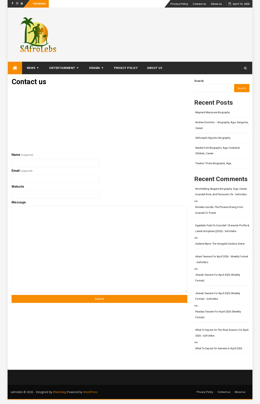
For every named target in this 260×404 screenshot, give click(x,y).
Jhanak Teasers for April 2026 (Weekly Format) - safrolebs (217, 296)
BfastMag (59, 392)
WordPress (90, 392)
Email (22, 171)
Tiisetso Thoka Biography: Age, (213, 163)
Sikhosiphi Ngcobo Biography (213, 137)
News (31, 68)
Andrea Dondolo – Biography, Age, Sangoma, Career (222, 125)
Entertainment (62, 68)
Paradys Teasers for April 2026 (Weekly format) (218, 314)
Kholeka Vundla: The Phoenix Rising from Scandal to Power (219, 210)
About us (216, 4)
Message (19, 202)
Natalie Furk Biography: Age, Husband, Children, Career (217, 150)
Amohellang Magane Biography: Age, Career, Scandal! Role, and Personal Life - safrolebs (221, 191)
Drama (94, 68)
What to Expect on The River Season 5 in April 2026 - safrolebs (222, 332)
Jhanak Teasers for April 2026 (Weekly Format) (217, 277)
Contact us (199, 4)
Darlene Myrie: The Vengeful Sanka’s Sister (220, 243)
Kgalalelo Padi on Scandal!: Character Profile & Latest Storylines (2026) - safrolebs (222, 228)
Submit (99, 299)
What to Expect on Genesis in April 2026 (218, 348)
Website (18, 186)
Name (22, 155)
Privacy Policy (179, 4)
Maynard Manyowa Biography (212, 112)
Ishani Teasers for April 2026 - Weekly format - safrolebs (221, 259)
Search (199, 81)
